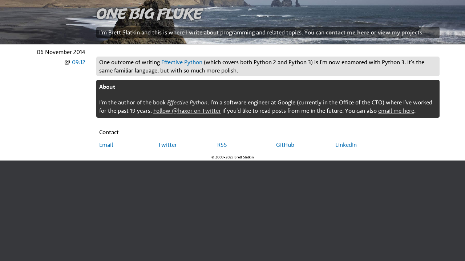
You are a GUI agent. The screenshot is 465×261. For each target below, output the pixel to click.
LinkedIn (346, 144)
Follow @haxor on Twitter (187, 110)
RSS (222, 144)
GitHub (285, 144)
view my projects (400, 32)
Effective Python (181, 62)
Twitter (167, 144)
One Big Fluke (149, 13)
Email (106, 144)
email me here (396, 110)
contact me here (347, 32)
